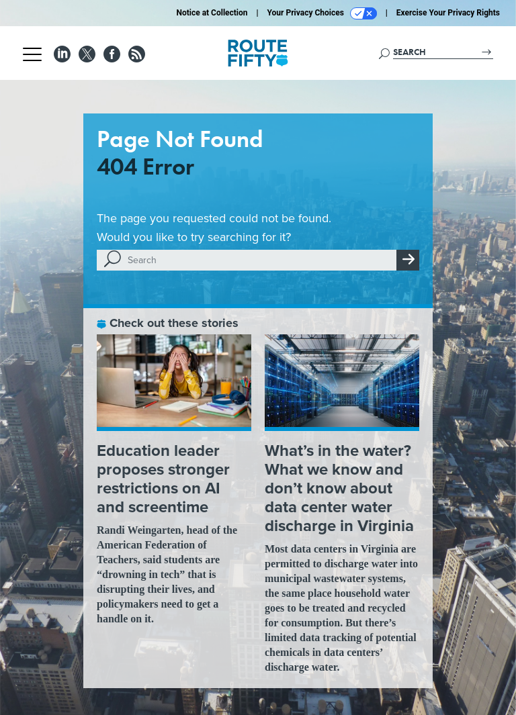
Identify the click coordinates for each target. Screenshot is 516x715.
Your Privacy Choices (322, 13)
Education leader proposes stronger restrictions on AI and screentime (163, 478)
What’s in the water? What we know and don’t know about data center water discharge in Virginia (339, 488)
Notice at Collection (211, 12)
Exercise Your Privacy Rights (448, 12)
